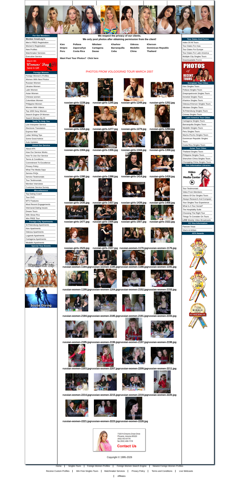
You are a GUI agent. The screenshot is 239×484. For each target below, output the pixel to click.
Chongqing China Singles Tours (197, 162)
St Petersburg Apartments (37, 225)
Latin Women (32, 90)
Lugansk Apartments (35, 235)
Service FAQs (32, 173)
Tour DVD (30, 197)
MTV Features (32, 201)
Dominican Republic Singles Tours (195, 140)
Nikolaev (97, 44)
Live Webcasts (186, 471)
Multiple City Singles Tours (194, 56)
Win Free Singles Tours (87, 471)
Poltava (77, 44)
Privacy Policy (32, 166)
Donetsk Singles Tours (193, 97)
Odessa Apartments (35, 232)
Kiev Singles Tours (191, 86)
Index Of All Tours (190, 42)
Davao (95, 51)
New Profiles (131, 3)
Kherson (151, 44)
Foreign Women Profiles (84, 3)
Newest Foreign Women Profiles (168, 466)
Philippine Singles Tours (193, 155)
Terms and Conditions (162, 471)
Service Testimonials (35, 177)
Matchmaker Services (35, 53)
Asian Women (32, 93)
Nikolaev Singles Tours (193, 107)
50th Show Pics (33, 215)
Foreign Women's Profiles (37, 76)
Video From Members (192, 192)
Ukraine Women (33, 86)
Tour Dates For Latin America (196, 53)
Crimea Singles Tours (192, 114)
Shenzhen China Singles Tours (196, 158)
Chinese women (33, 97)
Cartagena (97, 47)
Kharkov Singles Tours (193, 100)
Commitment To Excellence (38, 163)
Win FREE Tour (33, 218)
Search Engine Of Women (37, 114)
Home (37, 3)
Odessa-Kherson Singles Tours (196, 104)
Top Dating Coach (34, 194)
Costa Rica (79, 51)
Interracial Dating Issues (37, 208)
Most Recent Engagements (38, 204)
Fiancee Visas (189, 226)
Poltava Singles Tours (192, 90)
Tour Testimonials (33, 180)
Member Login (202, 3)
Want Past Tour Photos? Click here (79, 58)
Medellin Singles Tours (193, 128)
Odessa (134, 44)
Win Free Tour (178, 3)
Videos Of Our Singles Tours (195, 195)
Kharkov (115, 44)
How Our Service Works (36, 152)
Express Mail (31, 131)
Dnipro (63, 47)
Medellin (134, 47)
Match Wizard (155, 3)
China (133, 51)
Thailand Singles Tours (193, 151)
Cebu (114, 51)
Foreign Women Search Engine (131, 466)
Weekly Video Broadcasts (197, 220)
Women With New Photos (37, 79)
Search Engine (108, 3)
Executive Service (34, 56)
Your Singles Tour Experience (196, 202)
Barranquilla (118, 47)
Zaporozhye (79, 47)
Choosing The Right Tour (194, 213)
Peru (62, 51)
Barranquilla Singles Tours (194, 124)
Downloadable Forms (192, 60)
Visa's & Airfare (189, 230)
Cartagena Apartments (36, 239)
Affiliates (122, 476)
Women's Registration (36, 46)
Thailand (151, 51)
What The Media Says (36, 170)
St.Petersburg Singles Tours (195, 111)
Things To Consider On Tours (196, 216)
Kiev (62, 44)
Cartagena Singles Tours (194, 121)
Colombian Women (34, 100)
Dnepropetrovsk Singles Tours (196, 93)
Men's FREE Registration (37, 42)
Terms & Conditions (34, 159)
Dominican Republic (158, 47)
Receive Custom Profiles (57, 471)
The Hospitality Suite (192, 209)
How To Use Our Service (37, 156)
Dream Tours (31, 211)
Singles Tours (60, 3)
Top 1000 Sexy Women (36, 111)
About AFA (30, 149)
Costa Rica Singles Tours (194, 145)
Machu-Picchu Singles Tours (195, 135)
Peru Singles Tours (191, 131)
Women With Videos (35, 107)
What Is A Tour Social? (193, 206)
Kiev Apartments (33, 228)
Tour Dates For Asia (191, 46)
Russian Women (33, 83)
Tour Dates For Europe (193, 49)
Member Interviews (34, 184)
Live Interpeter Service (36, 124)
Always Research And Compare (197, 199)
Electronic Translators (35, 128)
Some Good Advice (34, 139)
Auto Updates (32, 142)
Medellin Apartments (35, 242)
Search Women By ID (35, 118)
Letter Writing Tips (34, 135)
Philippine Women (34, 104)
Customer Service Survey (37, 187)
